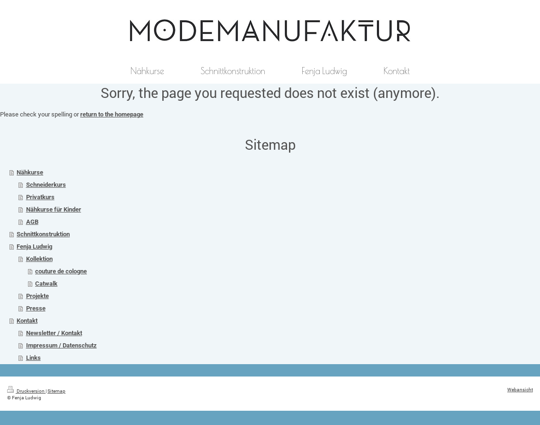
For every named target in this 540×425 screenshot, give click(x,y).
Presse (36, 308)
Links (33, 357)
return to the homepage (111, 114)
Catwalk (46, 283)
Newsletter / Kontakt (54, 333)
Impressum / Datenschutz (61, 345)
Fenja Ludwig (34, 246)
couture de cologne (61, 271)
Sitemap (56, 390)
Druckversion (26, 390)
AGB (32, 221)
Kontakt (27, 320)
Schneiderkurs (46, 184)
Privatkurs (40, 197)
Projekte (37, 295)
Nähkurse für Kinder (53, 209)
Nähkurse (30, 172)
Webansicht (520, 389)
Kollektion (39, 258)
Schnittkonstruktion (43, 234)
